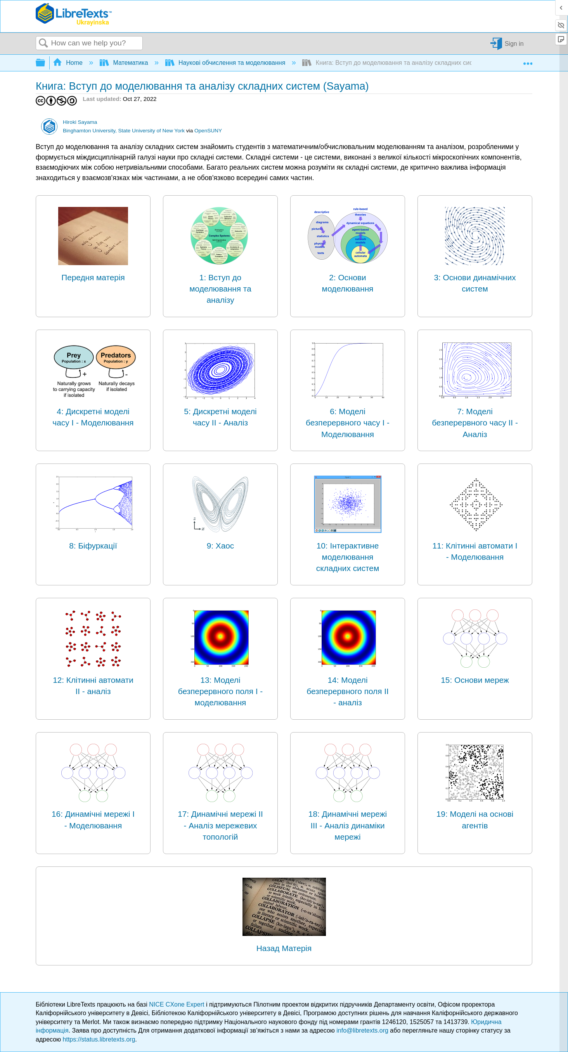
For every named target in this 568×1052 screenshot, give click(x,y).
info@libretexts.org (362, 1030)
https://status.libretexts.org (99, 1039)
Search (43, 43)
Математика (125, 62)
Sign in (514, 43)
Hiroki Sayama (80, 122)
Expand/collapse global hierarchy (45, 63)
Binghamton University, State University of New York (124, 131)
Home (69, 62)
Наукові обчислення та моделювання (226, 62)
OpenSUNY (208, 131)
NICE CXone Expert (177, 1004)
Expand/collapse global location (527, 60)
